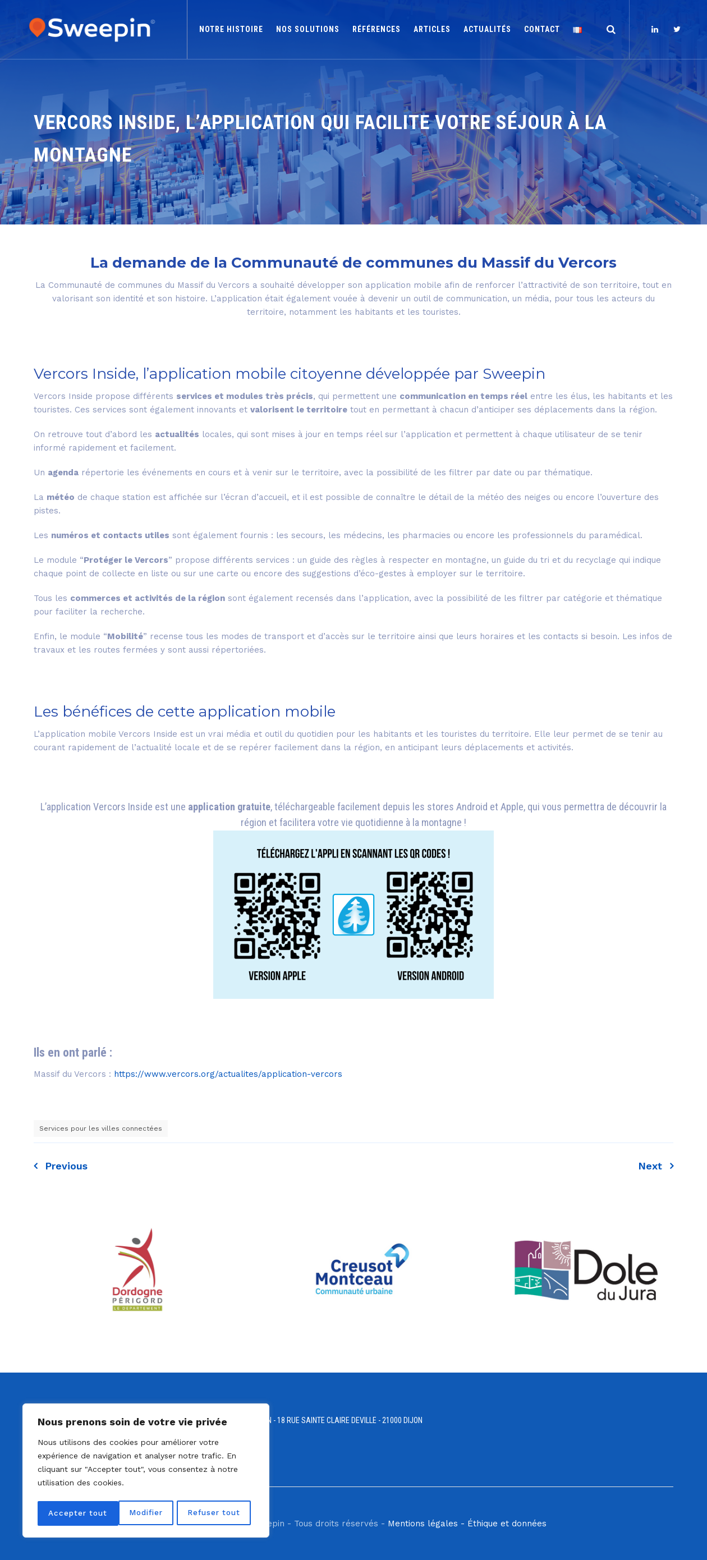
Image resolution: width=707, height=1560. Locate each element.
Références (376, 29)
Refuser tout (133, 1513)
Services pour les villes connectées (100, 1128)
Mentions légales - (426, 1523)
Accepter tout (214, 1513)
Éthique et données (507, 1523)
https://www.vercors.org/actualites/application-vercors (228, 1074)
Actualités (487, 29)
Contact (542, 29)
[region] (145, 1472)
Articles (432, 29)
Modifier (65, 1513)
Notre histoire (231, 29)
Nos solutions (307, 29)
